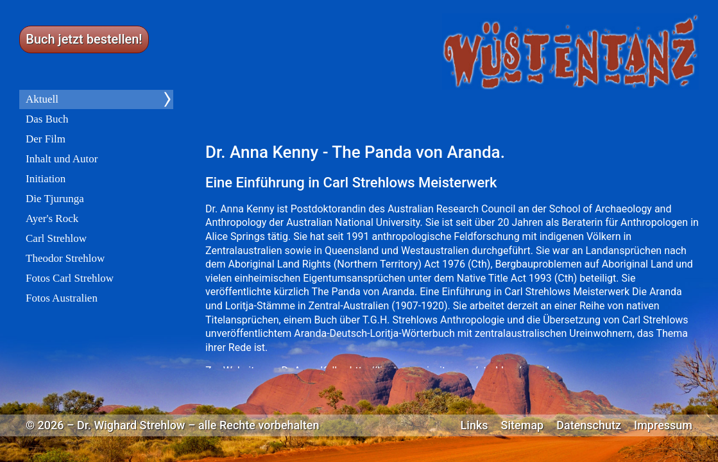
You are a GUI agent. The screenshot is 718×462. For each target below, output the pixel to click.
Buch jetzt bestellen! (84, 39)
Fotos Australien (62, 298)
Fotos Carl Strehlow (70, 278)
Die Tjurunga (55, 199)
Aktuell (42, 99)
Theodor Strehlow (65, 258)
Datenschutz (588, 425)
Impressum (663, 425)
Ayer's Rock (52, 218)
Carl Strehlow (56, 238)
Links (474, 425)
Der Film (45, 139)
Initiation (45, 179)
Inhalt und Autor (62, 159)
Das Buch (47, 119)
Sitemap (522, 425)
